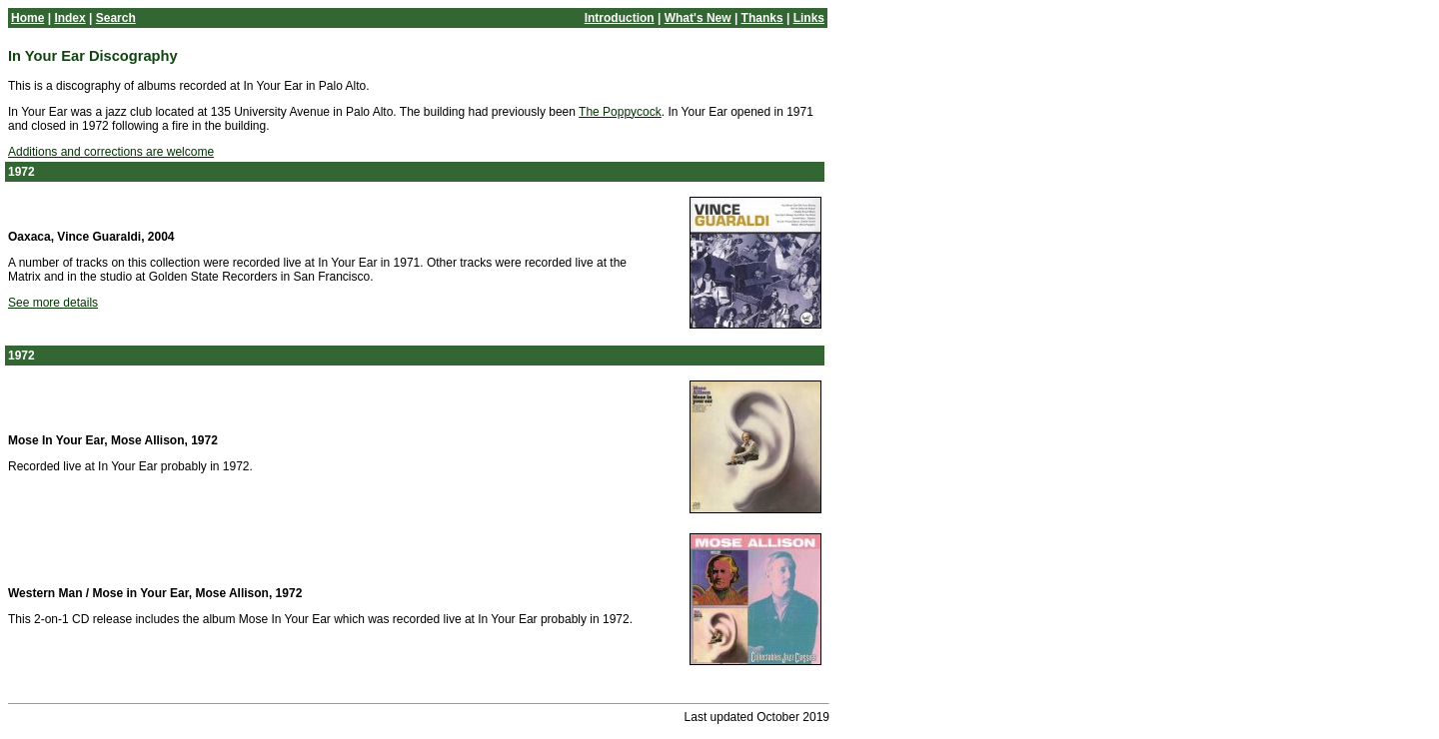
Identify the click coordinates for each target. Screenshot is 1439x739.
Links (808, 18)
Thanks (762, 18)
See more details (53, 303)
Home (27, 18)
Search (116, 18)
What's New (698, 18)
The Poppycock (620, 112)
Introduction (620, 18)
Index (69, 18)
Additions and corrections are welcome (111, 152)
